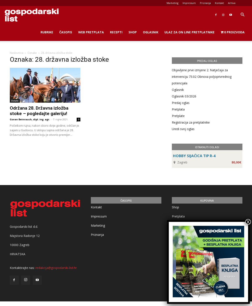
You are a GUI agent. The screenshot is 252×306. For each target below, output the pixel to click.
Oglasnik (150, 32)
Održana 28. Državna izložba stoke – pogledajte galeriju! (39, 110)
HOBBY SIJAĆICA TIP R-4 (194, 155)
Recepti (116, 32)
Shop (133, 32)
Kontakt (219, 3)
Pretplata (178, 109)
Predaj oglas (180, 103)
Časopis (65, 32)
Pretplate (178, 116)
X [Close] (248, 222)
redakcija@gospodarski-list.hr (56, 268)
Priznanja (205, 3)
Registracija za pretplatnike (191, 122)
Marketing (172, 3)
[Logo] (31, 15)
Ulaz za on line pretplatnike (189, 32)
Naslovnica (16, 53)
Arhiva (231, 3)
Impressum (189, 3)
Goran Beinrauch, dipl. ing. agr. (30, 119)
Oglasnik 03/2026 (184, 96)
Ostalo (15, 100)
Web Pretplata (91, 32)
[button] (242, 15)
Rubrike (47, 32)
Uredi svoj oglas (183, 129)
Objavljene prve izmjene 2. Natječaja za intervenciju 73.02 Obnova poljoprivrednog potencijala (202, 76)
